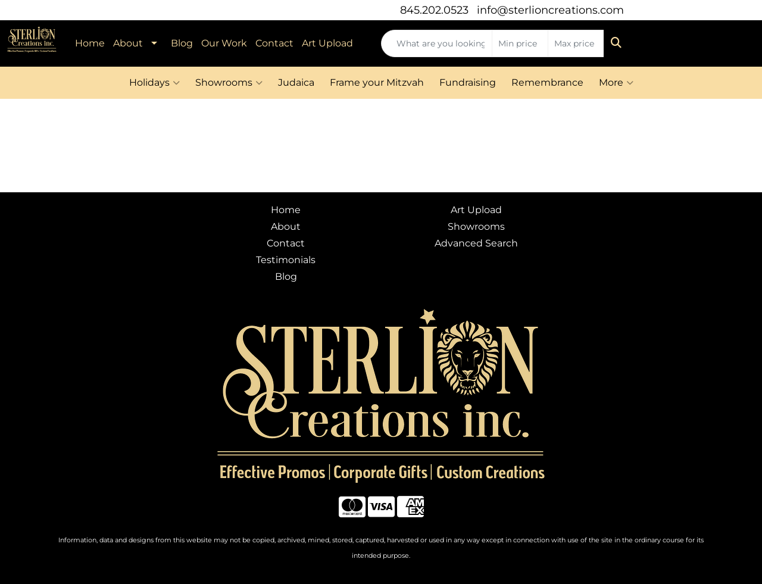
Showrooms (229, 83)
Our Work (224, 43)
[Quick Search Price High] (576, 43)
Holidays (154, 83)
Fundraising (467, 82)
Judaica (296, 82)
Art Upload (327, 43)
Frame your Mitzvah (377, 82)
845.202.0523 (434, 10)
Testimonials (286, 260)
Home (90, 43)
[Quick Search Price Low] (520, 43)
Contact (274, 43)
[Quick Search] (436, 43)
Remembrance (547, 82)
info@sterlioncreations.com (550, 10)
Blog (182, 43)
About (128, 43)
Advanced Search (476, 243)
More (616, 83)
